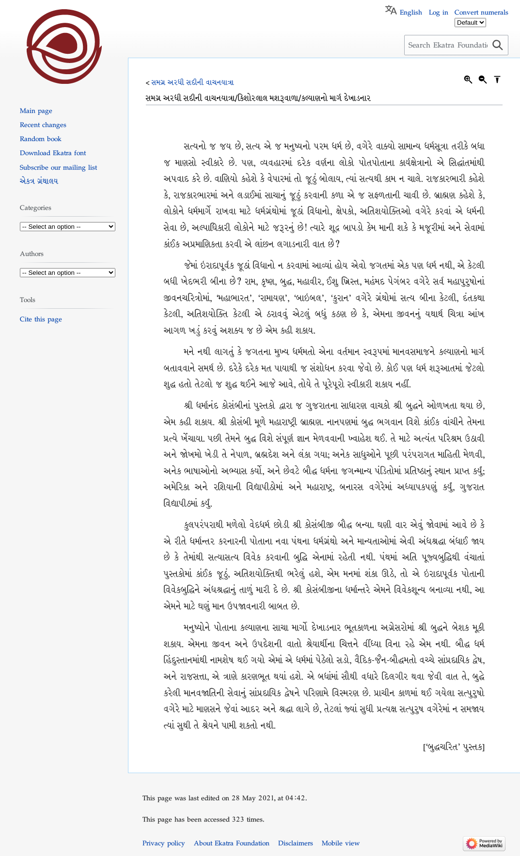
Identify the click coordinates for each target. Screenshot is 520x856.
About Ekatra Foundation (231, 843)
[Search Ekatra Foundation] (456, 45)
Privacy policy (163, 843)
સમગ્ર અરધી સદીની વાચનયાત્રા (193, 82)
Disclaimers (295, 843)
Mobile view (341, 843)
